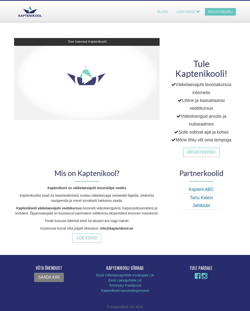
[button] (86, 79)
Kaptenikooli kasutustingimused (125, 290)
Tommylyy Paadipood (125, 285)
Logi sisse (188, 12)
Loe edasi (87, 238)
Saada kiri (49, 277)
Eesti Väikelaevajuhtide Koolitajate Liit (125, 275)
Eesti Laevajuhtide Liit (125, 280)
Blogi (163, 12)
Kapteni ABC (201, 189)
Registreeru (220, 12)
